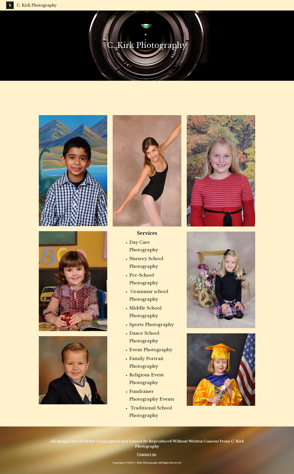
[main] (147, 43)
